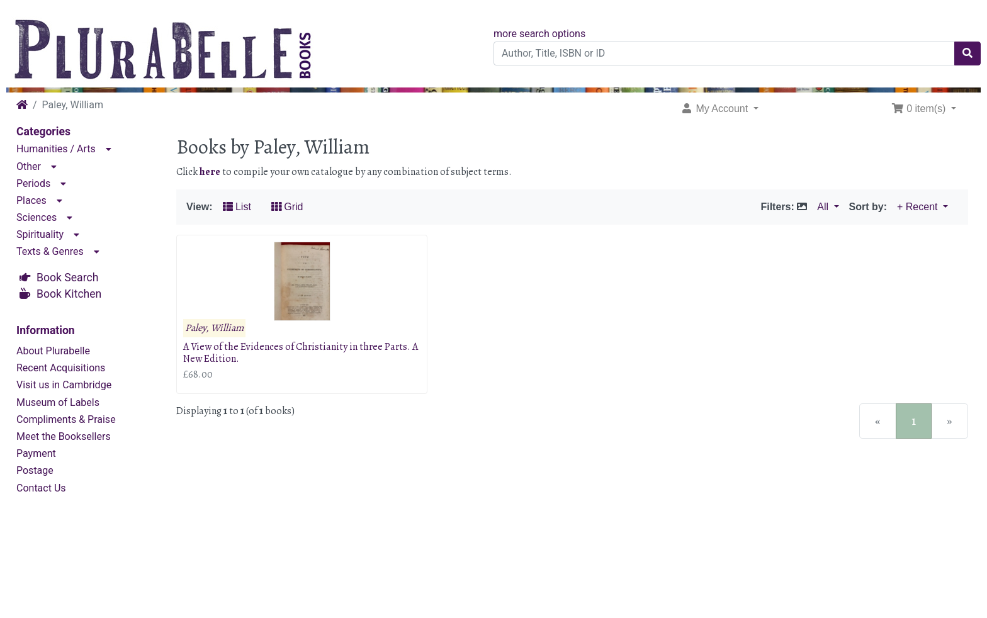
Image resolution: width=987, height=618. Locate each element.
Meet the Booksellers (63, 436)
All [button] (824, 206)
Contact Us (41, 488)
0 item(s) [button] (920, 108)
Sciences (36, 217)
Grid (287, 206)
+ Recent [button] (918, 206)
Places (31, 200)
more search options (539, 34)
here (210, 172)
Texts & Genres (50, 251)
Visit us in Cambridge (63, 385)
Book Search (67, 277)
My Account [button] (715, 108)
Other (28, 166)
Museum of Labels (57, 402)
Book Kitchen (69, 294)
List (237, 206)
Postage (35, 470)
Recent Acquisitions (60, 368)
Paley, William (214, 328)
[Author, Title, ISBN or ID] (724, 53)
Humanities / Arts (56, 149)
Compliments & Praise (66, 419)
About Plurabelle (53, 351)
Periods (33, 183)
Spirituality (40, 234)
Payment (36, 453)
